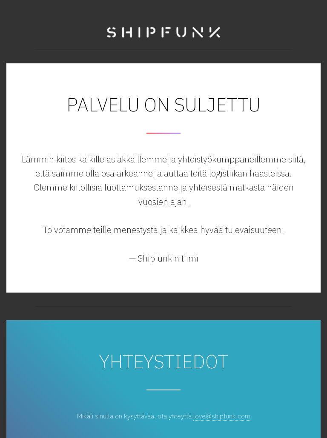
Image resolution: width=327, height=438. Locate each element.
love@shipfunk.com (221, 416)
